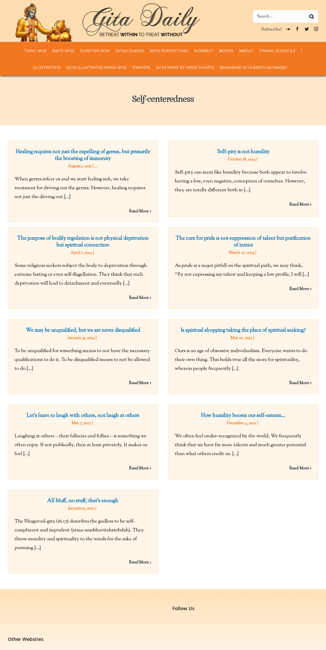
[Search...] (285, 16)
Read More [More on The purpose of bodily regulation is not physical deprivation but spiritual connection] (150, 293)
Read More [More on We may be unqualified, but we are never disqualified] (144, 380)
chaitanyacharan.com (30, 618)
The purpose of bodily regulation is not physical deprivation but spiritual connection (95, 237)
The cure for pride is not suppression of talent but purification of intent (234, 244)
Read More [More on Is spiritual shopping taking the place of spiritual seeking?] (302, 380)
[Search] (311, 16)
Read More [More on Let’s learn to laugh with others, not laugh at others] (139, 467)
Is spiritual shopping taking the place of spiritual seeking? (246, 327)
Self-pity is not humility (240, 152)
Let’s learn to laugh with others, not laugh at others (83, 414)
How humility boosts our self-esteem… (240, 414)
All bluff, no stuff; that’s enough (94, 494)
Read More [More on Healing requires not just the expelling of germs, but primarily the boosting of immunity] (139, 211)
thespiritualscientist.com (33, 636)
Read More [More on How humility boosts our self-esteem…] (296, 467)
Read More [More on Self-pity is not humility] (296, 205)
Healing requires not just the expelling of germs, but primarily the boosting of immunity (83, 155)
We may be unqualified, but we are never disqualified (89, 327)
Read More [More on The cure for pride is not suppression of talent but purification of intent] (290, 291)
